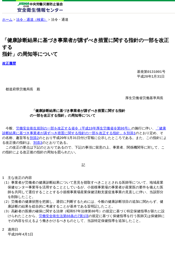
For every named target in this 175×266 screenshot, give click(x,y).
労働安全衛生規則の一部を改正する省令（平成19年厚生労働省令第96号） (73, 135)
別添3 (37, 150)
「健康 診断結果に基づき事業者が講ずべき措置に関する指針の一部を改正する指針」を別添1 (84, 138)
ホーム (7, 20)
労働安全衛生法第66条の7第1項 (64, 230)
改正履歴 (9, 63)
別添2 (34, 145)
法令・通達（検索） (31, 20)
